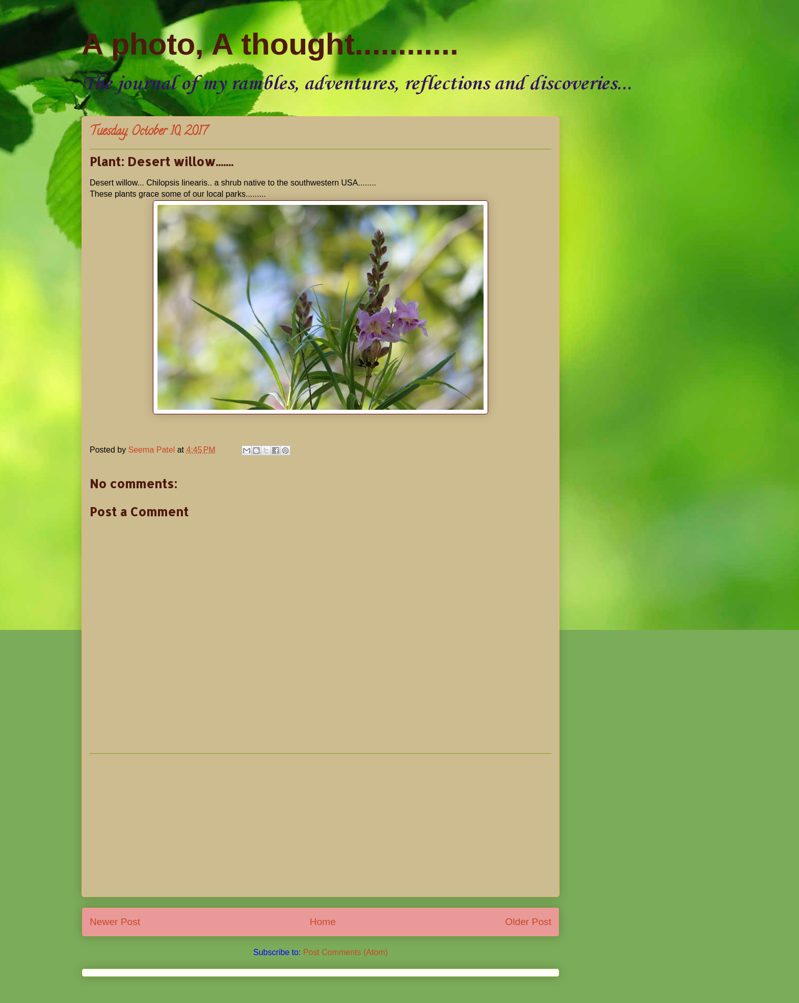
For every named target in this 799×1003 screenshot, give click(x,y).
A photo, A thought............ (270, 44)
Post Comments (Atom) (345, 952)
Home (323, 921)
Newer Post (115, 921)
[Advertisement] (320, 825)
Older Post (528, 921)
